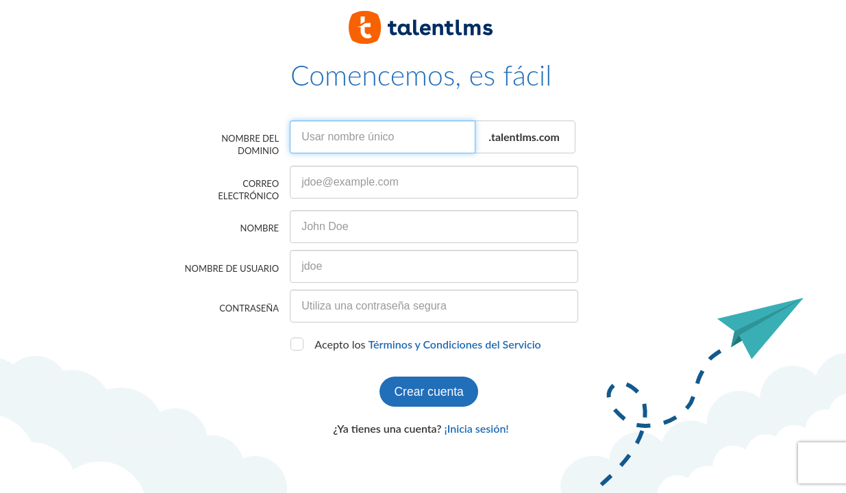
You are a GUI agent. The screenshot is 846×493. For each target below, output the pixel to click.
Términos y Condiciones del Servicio (455, 344)
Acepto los (427, 344)
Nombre (259, 228)
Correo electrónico (248, 189)
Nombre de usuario (232, 268)
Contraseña (249, 308)
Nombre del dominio (250, 144)
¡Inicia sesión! (477, 428)
